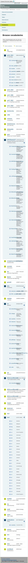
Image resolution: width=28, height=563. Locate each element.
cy (11, 429)
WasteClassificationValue (13, 248)
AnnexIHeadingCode (13, 383)
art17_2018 (10, 105)
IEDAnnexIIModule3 (11, 389)
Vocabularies (5, 24)
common (9, 118)
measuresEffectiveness (13, 325)
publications (10, 520)
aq (8, 50)
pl (11, 477)
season (12, 77)
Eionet (7, 9)
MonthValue (13, 205)
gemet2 (9, 282)
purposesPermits (13, 343)
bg (11, 426)
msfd (8, 509)
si (11, 488)
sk (11, 491)
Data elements (5, 19)
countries (13, 318)
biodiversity (10, 111)
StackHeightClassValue (13, 237)
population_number (13, 71)
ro (11, 483)
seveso (9, 529)
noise (8, 514)
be (11, 423)
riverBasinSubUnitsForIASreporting (13, 353)
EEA (8, 1)
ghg (8, 286)
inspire (9, 403)
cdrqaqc (13, 313)
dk (11, 438)
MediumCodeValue (13, 185)
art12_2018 (10, 90)
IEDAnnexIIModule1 (11, 378)
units (12, 367)
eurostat (9, 266)
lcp (8, 504)
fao (8, 271)
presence (13, 74)
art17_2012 (10, 100)
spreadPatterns (13, 363)
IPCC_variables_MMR (13, 294)
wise (8, 543)
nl (11, 474)
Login (17, 3)
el (11, 443)
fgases (9, 277)
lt (11, 463)
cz (11, 432)
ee (11, 440)
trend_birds (13, 79)
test (8, 534)
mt (11, 471)
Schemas (4, 22)
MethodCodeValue (13, 198)
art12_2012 (10, 55)
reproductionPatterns (13, 348)
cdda (8, 114)
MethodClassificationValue (13, 191)
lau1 (8, 413)
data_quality (13, 65)
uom (8, 538)
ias (8, 303)
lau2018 (9, 498)
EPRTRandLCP (11, 139)
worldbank (10, 549)
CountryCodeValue (13, 154)
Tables (3, 17)
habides (9, 298)
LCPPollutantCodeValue (13, 176)
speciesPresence (13, 358)
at (11, 421)
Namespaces (5, 30)
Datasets (4, 14)
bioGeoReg (13, 308)
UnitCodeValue (13, 241)
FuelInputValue (13, 169)
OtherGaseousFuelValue (13, 211)
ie (11, 457)
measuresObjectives (13, 335)
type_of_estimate (13, 82)
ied (8, 372)
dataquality (10, 129)
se (11, 485)
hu (11, 454)
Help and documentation (7, 12)
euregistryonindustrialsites (11, 261)
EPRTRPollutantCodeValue (13, 161)
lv (11, 469)
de (11, 435)
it (11, 460)
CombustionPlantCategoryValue (13, 146)
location (13, 68)
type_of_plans (13, 85)
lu (11, 466)
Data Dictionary (12, 9)
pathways (13, 339)
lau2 (8, 417)
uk (11, 494)
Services (4, 27)
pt (11, 480)
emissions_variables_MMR (13, 291)
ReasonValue (13, 228)
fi (11, 449)
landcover (10, 408)
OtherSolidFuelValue (13, 219)
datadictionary (11, 124)
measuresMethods (13, 330)
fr (11, 452)
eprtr (8, 134)
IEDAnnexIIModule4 (11, 396)
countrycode (13, 60)
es (11, 446)
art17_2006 (10, 95)
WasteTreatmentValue (13, 254)
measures (13, 321)
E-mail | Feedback (6, 558)
